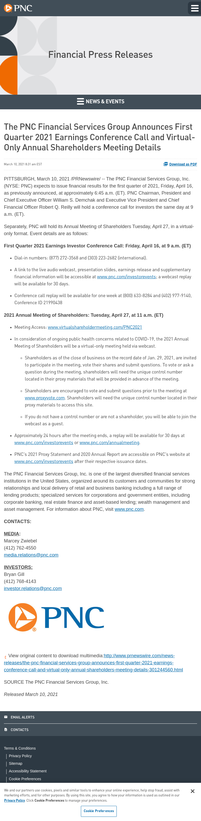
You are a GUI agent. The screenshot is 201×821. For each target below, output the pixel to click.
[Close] (192, 791)
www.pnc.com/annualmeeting (109, 442)
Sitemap (15, 764)
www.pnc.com (129, 509)
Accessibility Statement (28, 771)
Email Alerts (19, 717)
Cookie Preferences (25, 779)
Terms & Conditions (20, 748)
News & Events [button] (100, 101)
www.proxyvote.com (45, 398)
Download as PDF (180, 164)
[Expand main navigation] (194, 8)
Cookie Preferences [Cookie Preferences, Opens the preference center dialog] (99, 811)
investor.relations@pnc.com (33, 588)
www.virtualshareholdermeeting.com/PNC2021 (95, 327)
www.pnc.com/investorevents (126, 277)
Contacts (16, 730)
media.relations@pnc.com (31, 555)
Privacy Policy (20, 756)
